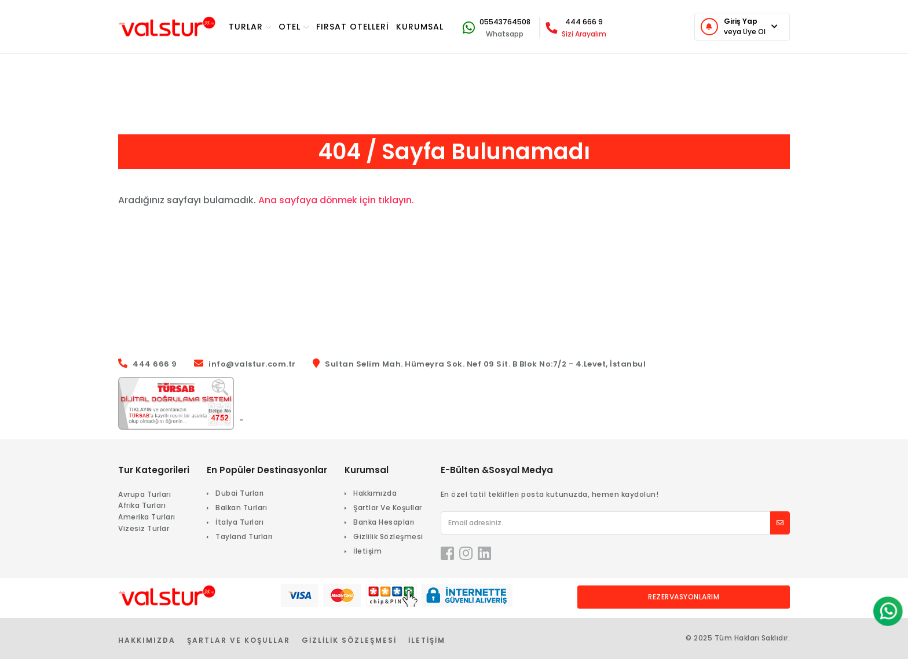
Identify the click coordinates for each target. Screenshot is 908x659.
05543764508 (504, 22)
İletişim (367, 551)
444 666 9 (584, 22)
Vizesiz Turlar (143, 528)
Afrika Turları (142, 505)
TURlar (250, 26)
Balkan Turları (241, 507)
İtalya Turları (239, 522)
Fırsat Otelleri (352, 26)
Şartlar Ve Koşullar (387, 507)
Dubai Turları (239, 493)
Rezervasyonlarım (683, 597)
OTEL (294, 26)
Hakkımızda (375, 493)
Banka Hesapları (384, 522)
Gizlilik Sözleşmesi (388, 536)
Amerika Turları (146, 517)
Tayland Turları (244, 536)
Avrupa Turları (144, 494)
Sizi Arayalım (584, 34)
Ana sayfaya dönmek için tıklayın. (336, 200)
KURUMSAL (420, 26)
